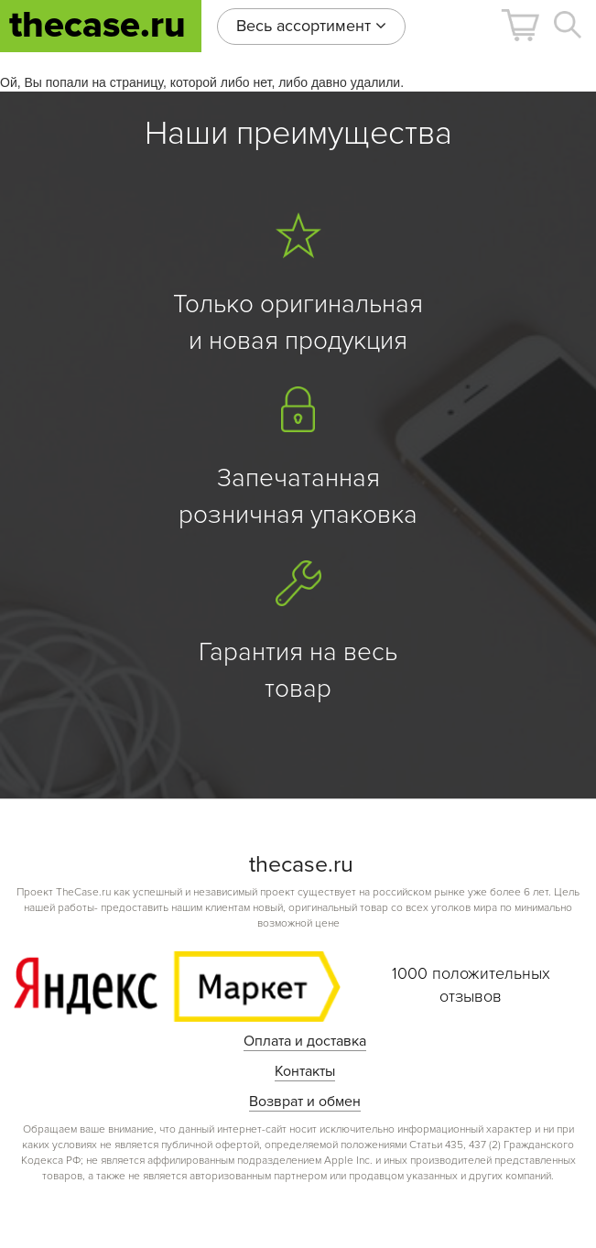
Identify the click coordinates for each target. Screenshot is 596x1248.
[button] (520, 25)
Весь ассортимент (311, 26)
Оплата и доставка (305, 1041)
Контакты (305, 1071)
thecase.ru (97, 25)
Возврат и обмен (305, 1101)
